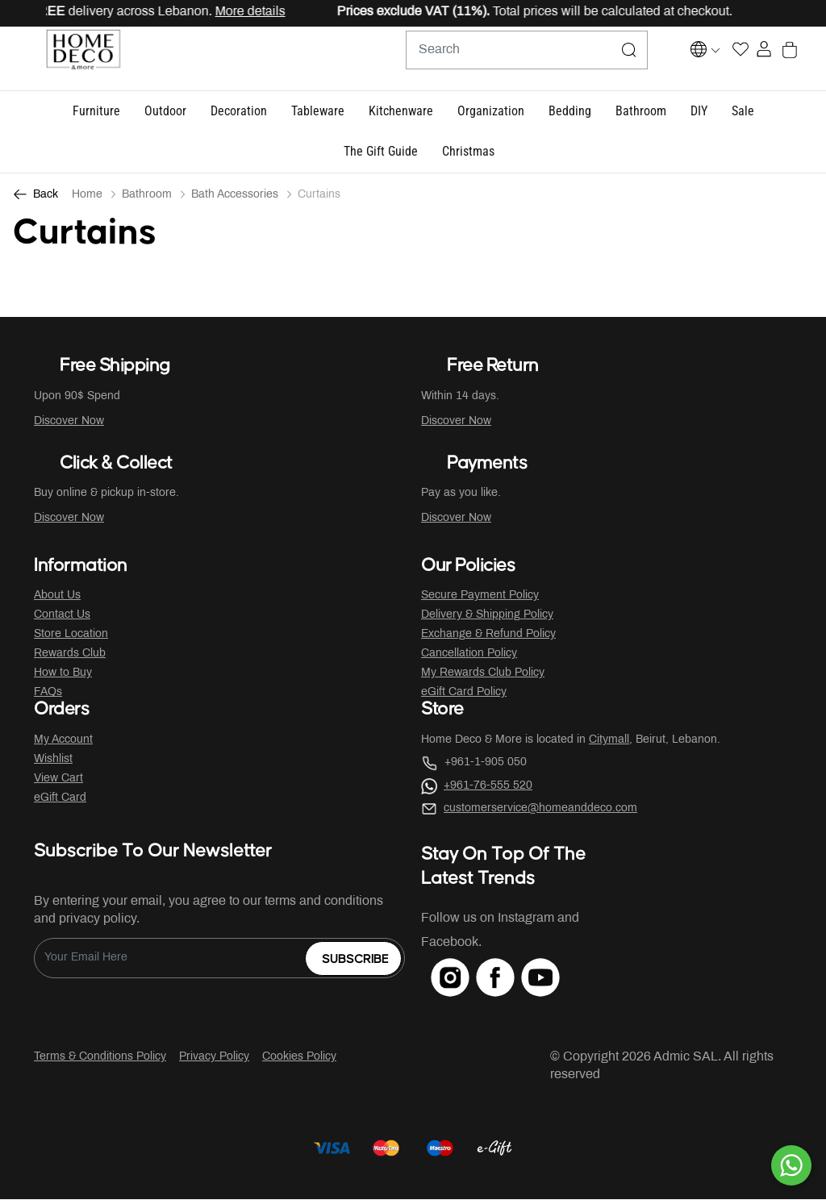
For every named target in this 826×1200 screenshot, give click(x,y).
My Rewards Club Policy (482, 674)
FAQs (48, 693)
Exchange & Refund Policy (488, 635)
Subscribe (355, 960)
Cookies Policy (299, 1057)
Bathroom (147, 195)
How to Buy (63, 674)
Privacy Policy (214, 1057)
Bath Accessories (234, 195)
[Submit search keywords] (589, 59)
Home (87, 195)
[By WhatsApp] (791, 1165)
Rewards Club (70, 654)
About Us (57, 596)
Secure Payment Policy (480, 596)
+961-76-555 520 (488, 786)
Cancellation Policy (469, 654)
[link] (468, 153)
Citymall (609, 740)
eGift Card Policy (464, 693)
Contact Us (62, 615)
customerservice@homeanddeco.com (540, 809)
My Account (63, 740)
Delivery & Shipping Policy (487, 615)
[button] (96, 112)
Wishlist (53, 760)
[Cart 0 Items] (804, 59)
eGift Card (60, 799)
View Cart (58, 779)
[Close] (762, 12)
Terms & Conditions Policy (100, 1057)
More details (259, 12)
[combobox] (487, 59)
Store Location (71, 635)
